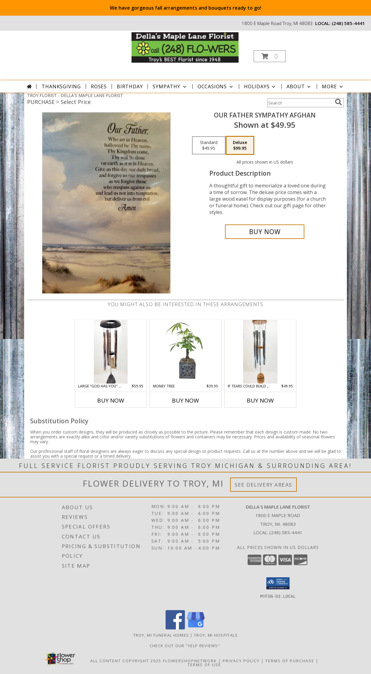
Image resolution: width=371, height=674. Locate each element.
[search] (338, 102)
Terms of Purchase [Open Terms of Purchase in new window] (289, 660)
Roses (99, 86)
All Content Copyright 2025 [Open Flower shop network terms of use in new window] (125, 660)
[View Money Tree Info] (185, 351)
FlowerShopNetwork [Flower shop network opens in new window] (190, 660)
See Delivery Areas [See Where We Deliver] (263, 484)
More (333, 86)
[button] (270, 56)
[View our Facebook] (175, 628)
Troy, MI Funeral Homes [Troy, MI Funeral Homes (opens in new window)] (161, 635)
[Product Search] (300, 103)
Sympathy (170, 86)
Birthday (130, 86)
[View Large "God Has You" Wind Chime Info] (111, 351)
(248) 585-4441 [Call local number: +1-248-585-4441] (348, 23)
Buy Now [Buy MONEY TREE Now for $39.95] (185, 400)
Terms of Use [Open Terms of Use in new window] (204, 664)
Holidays (260, 86)
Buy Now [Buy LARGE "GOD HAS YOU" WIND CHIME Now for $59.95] (110, 400)
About (299, 86)
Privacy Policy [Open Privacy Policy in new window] (241, 660)
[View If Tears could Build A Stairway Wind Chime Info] (260, 351)
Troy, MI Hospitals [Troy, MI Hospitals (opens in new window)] (216, 635)
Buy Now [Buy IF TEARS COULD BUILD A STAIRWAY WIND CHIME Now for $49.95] (260, 400)
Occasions (216, 86)
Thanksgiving (61, 86)
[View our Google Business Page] (195, 628)
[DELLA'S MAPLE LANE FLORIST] (185, 47)
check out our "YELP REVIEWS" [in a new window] (186, 645)
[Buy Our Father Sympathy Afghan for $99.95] (264, 231)
